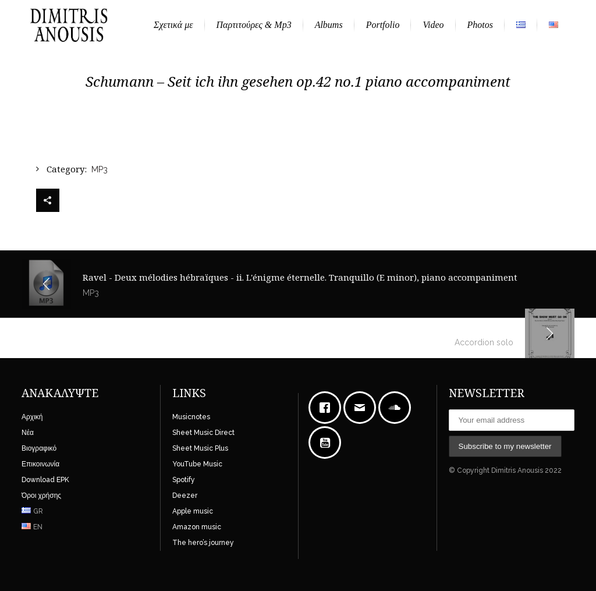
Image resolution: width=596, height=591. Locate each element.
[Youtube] (327, 442)
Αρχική (32, 417)
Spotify (183, 480)
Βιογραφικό (39, 448)
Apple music (192, 511)
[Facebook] (327, 407)
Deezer (184, 495)
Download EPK (45, 480)
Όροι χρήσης (41, 495)
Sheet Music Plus (200, 448)
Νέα (28, 433)
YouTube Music (197, 464)
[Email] (362, 407)
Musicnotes (191, 417)
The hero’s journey (203, 543)
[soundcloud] (397, 407)
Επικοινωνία (40, 464)
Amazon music (196, 527)
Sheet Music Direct (203, 433)
